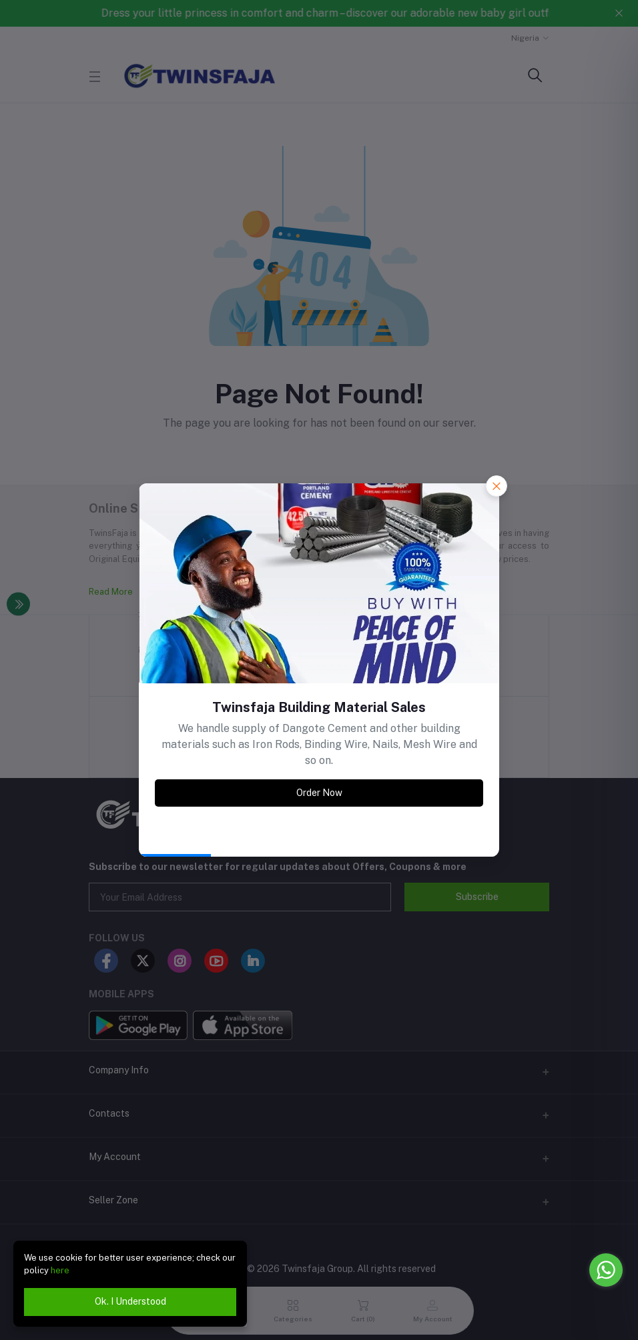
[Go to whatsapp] (606, 1270)
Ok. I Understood (130, 1301)
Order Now (319, 792)
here (60, 1270)
